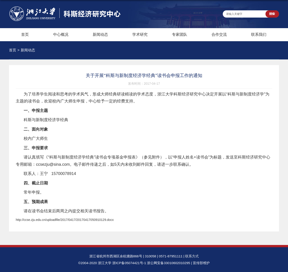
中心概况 (60, 34)
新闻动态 (100, 34)
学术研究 (140, 34)
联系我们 (258, 34)
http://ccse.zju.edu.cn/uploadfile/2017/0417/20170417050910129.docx (65, 220)
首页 (25, 34)
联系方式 (192, 256)
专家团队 (179, 34)
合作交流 (219, 34)
